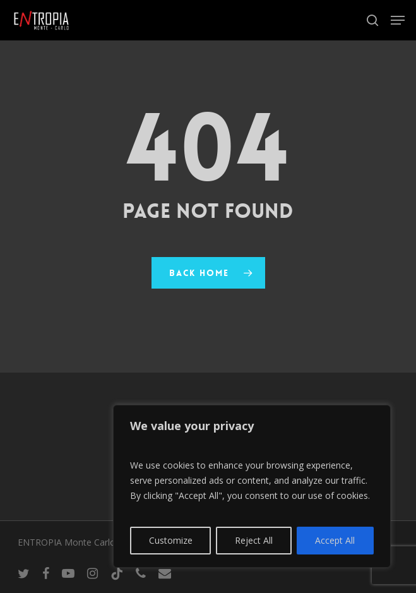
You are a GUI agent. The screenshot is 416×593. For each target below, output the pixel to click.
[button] (398, 20)
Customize (171, 540)
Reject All (254, 540)
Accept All (335, 540)
